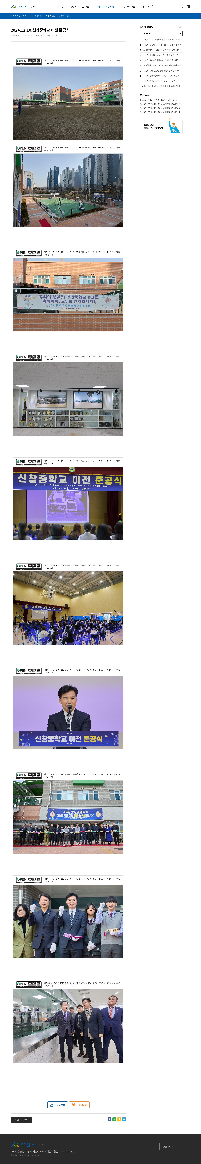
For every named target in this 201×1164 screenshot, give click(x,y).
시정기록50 (64, 16)
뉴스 (23, 6)
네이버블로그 (114, 1119)
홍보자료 (146, 6)
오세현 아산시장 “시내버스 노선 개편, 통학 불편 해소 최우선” (161, 65)
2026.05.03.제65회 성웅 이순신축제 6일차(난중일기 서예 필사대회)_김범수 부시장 (161, 112)
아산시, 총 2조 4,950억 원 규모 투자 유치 (157, 81)
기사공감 (83, 1104)
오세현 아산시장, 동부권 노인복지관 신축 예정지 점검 (161, 50)
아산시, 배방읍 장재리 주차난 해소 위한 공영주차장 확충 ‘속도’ (161, 55)
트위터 (124, 1119)
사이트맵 (187, 6)
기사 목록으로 (21, 1120)
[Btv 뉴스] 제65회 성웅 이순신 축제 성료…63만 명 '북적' (161, 100)
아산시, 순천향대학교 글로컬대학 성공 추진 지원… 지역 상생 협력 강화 (161, 45)
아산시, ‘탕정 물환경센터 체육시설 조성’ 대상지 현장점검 (161, 70)
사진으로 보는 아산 (105, 6)
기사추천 (61, 1104)
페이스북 (109, 1119)
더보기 (180, 27)
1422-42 (70, 1151)
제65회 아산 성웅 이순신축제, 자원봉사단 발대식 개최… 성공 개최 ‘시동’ (161, 86)
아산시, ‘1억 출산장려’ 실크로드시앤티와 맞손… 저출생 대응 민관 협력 (161, 76)
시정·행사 (146, 33)
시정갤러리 (50, 16)
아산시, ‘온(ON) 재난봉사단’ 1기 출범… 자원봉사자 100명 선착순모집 (161, 60)
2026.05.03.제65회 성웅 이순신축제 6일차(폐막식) (161, 104)
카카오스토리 (119, 1119)
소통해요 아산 (128, 6)
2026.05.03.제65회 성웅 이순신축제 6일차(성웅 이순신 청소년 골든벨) (161, 108)
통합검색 (181, 6)
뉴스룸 (60, 6)
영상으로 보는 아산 (80, 6)
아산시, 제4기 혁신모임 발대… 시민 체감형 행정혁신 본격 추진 (161, 39)
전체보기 (38, 16)
